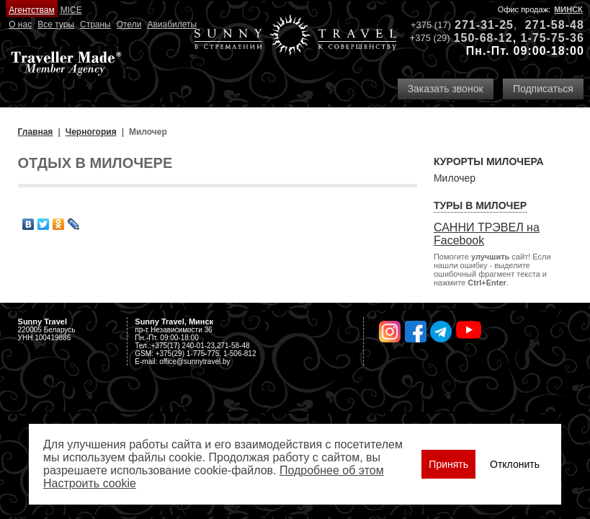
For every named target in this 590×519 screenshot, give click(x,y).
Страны (95, 24)
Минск (568, 9)
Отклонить (515, 464)
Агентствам (31, 10)
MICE (71, 10)
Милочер (454, 178)
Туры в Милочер (480, 205)
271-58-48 (554, 25)
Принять (448, 464)
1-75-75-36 (552, 38)
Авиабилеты (172, 24)
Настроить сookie (89, 483)
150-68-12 (483, 38)
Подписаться (543, 88)
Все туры (55, 24)
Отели (129, 24)
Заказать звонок (445, 88)
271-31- (477, 25)
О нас (20, 24)
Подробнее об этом (332, 470)
